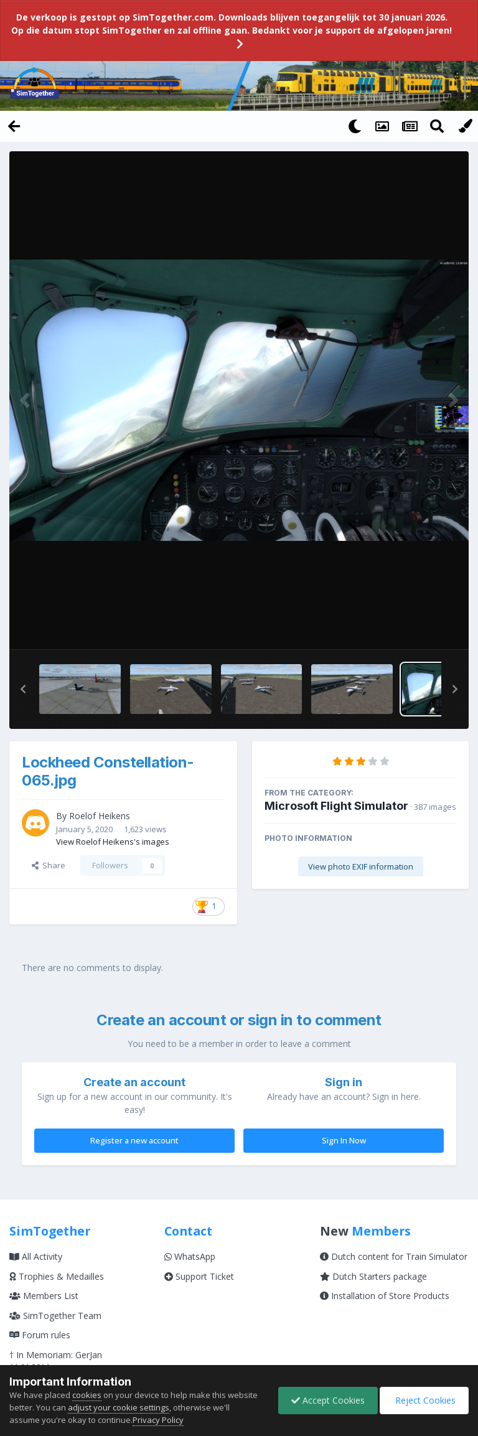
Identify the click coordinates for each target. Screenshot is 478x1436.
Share (48, 864)
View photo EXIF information (360, 866)
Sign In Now (344, 1139)
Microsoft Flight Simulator (336, 805)
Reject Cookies (424, 1400)
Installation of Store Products (384, 1295)
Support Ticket (199, 1276)
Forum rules (39, 1334)
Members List (43, 1295)
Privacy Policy (158, 1419)
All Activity (35, 1256)
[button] (23, 689)
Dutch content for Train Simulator (393, 1256)
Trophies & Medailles (56, 1276)
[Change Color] (464, 125)
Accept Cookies (328, 1400)
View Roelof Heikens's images (112, 841)
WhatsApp (189, 1256)
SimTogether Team (55, 1315)
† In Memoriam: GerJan (55, 1354)
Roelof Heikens (99, 816)
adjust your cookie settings (118, 1407)
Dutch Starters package (373, 1276)
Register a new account (134, 1139)
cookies (86, 1395)
